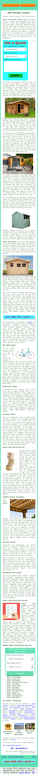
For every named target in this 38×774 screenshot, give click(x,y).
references (6, 235)
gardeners (12, 712)
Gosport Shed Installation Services (17, 645)
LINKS (19, 9)
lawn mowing (12, 710)
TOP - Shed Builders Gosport (12, 745)
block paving (29, 710)
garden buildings (28, 179)
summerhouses (29, 396)
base (21, 138)
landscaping (22, 715)
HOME (16, 9)
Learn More (24, 773)
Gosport (30, 322)
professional (22, 197)
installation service (25, 90)
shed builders (7, 337)
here (33, 594)
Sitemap (4, 756)
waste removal (7, 717)
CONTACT (27, 9)
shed (15, 118)
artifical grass (15, 713)
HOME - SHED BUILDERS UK (19, 748)
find (7, 575)
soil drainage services (27, 717)
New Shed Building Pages (16, 756)
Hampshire (20, 642)
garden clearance (30, 718)
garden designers (26, 708)
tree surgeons (28, 712)
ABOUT (23, 9)
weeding (13, 718)
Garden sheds (21, 245)
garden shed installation (25, 705)
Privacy (34, 756)
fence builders (15, 707)
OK (33, 773)
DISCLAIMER (33, 9)
